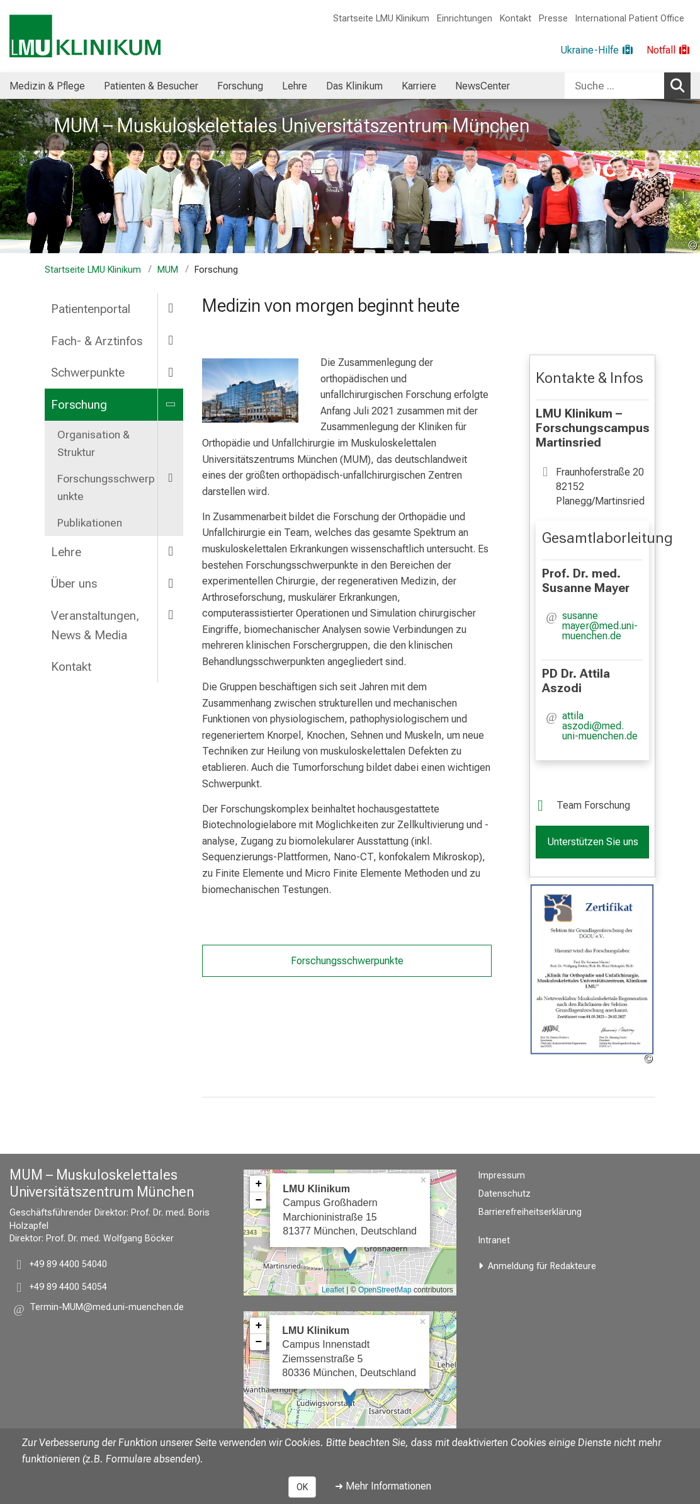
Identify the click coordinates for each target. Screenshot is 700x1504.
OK (302, 1487)
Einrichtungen (464, 18)
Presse (553, 18)
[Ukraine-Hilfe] (597, 50)
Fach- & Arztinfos (96, 341)
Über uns (74, 583)
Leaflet (333, 1289)
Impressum (501, 1175)
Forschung (240, 86)
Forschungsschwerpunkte (106, 487)
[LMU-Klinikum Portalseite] (85, 36)
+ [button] (258, 1184)
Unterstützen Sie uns (592, 842)
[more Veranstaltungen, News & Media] (170, 615)
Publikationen (89, 522)
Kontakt (515, 18)
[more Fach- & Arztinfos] (170, 340)
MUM (167, 270)
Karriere (419, 86)
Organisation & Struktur (93, 443)
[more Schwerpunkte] (170, 372)
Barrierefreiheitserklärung (530, 1212)
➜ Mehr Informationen (383, 1486)
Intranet (494, 1240)
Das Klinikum (354, 86)
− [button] (258, 1200)
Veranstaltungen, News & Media (95, 625)
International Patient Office (629, 18)
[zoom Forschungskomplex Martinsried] (250, 390)
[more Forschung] (170, 404)
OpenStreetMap (385, 1289)
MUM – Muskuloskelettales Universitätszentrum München (291, 125)
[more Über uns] (170, 583)
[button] (602, 626)
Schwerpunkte (88, 372)
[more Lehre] (170, 551)
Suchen (680, 85)
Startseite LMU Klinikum (381, 18)
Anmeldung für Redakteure (542, 1266)
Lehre (294, 86)
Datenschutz (504, 1193)
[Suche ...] (614, 85)
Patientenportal (90, 309)
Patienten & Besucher (151, 86)
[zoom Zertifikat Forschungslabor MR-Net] (592, 971)
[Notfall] (668, 50)
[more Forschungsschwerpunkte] (170, 478)
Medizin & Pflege (47, 86)
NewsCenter (482, 86)
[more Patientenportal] (170, 308)
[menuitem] (47, 85)
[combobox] (628, 85)
